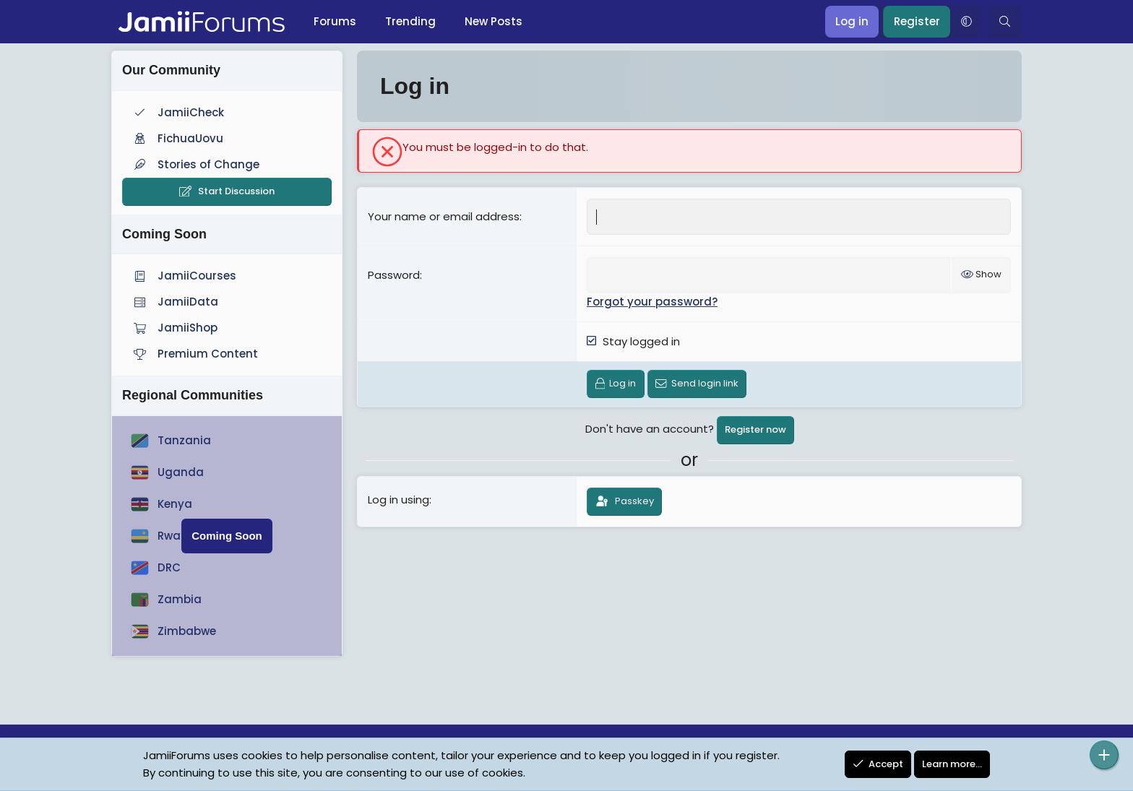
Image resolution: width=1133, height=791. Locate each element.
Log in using (398, 499)
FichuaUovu (177, 138)
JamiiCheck (177, 112)
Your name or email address (444, 216)
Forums (335, 21)
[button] (966, 22)
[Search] (1005, 22)
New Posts (493, 21)
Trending (410, 21)
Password (394, 274)
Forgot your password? (652, 301)
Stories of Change (195, 164)
